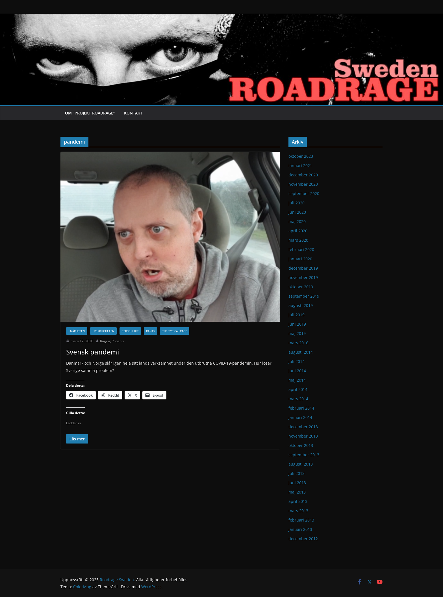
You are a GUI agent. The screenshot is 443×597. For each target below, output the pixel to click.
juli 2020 (296, 203)
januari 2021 (300, 165)
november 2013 (303, 436)
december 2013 (303, 426)
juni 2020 (297, 212)
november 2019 (303, 277)
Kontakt (133, 113)
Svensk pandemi (92, 351)
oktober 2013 (300, 445)
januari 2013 (300, 529)
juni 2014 (297, 370)
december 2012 (303, 538)
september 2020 (303, 193)
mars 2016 (298, 342)
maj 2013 (297, 492)
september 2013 (303, 454)
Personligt (130, 331)
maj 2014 (297, 380)
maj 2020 (297, 221)
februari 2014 (301, 408)
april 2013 (297, 501)
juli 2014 (296, 361)
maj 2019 (297, 333)
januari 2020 (300, 258)
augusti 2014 (300, 352)
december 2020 (303, 175)
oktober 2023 (300, 156)
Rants (150, 331)
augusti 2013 (300, 464)
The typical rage (174, 331)
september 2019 (303, 296)
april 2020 (297, 230)
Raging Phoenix (112, 341)
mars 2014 (298, 398)
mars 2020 (298, 240)
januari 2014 (300, 417)
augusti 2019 (300, 305)
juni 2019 (297, 324)
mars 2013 (298, 510)
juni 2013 (297, 482)
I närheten (76, 331)
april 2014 (297, 389)
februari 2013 (301, 520)
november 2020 (303, 184)
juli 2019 (296, 314)
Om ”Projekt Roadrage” (90, 113)
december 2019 (303, 268)
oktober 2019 (300, 286)
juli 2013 (296, 473)
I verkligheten (103, 331)
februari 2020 (301, 249)
